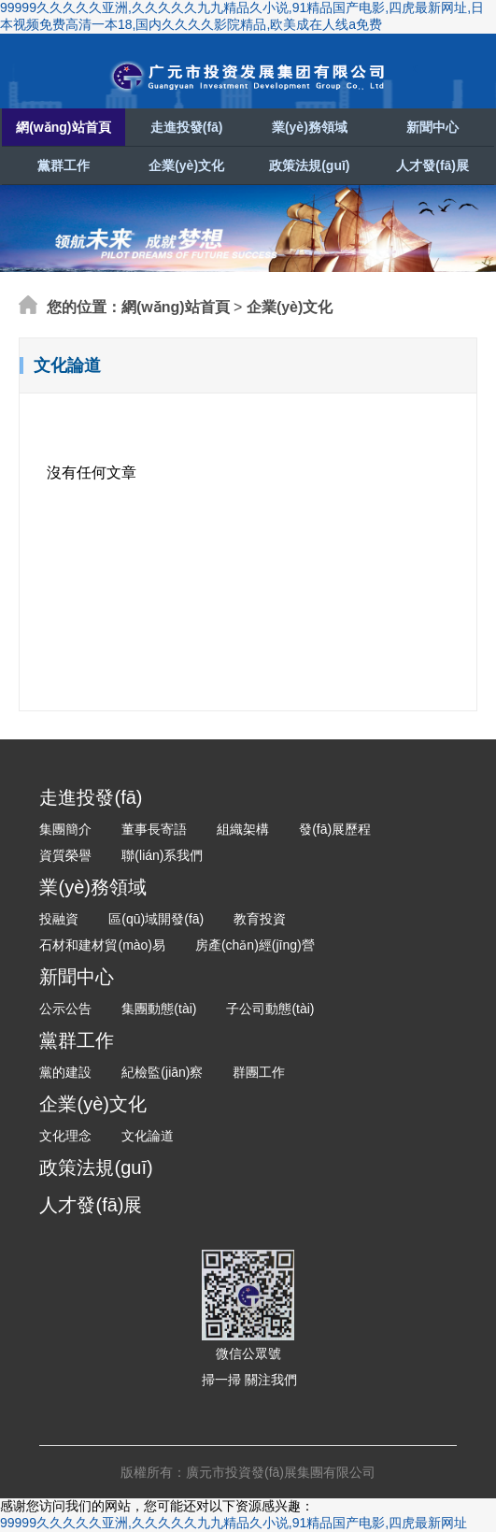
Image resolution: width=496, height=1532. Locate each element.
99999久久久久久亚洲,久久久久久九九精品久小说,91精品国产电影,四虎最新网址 (233, 1522)
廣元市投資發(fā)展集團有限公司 (248, 77)
